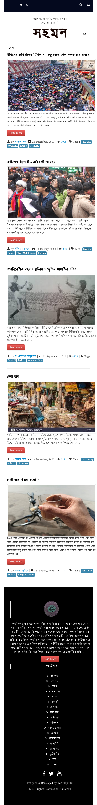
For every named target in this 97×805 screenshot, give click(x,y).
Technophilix (65, 783)
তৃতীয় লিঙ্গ (53, 754)
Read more (16, 133)
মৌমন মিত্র (20, 459)
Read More (50, 659)
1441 (64, 571)
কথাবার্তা (52, 681)
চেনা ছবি (13, 376)
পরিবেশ (52, 723)
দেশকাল (52, 707)
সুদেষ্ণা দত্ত (20, 142)
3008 (64, 142)
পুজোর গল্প (52, 692)
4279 (75, 356)
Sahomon (65, 789)
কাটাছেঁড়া (52, 718)
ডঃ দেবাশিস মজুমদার (25, 356)
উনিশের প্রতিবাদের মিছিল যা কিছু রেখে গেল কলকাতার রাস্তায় (48, 55)
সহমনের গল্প (52, 728)
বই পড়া (52, 676)
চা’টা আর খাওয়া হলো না (23, 480)
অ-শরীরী (52, 744)
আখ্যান (52, 733)
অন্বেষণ (52, 765)
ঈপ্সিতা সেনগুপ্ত (22, 249)
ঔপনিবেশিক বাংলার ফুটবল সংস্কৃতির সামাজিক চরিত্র (41, 269)
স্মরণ (52, 686)
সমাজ (52, 697)
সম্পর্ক (53, 702)
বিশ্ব (52, 759)
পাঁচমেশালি (52, 738)
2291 (64, 459)
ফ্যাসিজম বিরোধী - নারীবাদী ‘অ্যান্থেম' (31, 162)
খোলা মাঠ (52, 749)
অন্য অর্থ (52, 712)
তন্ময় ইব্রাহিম (21, 571)
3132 (65, 249)
